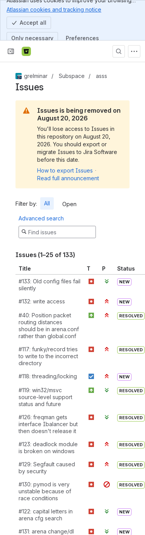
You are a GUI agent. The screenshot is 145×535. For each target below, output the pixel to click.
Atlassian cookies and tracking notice (54, 9)
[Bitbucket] (26, 51)
